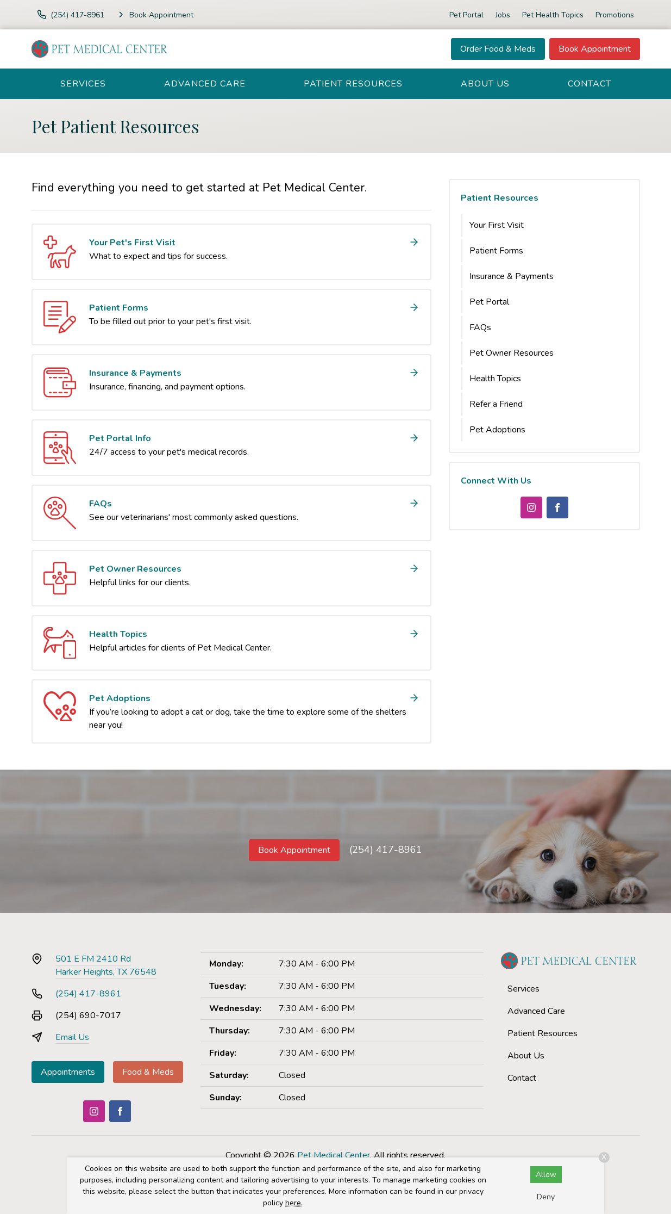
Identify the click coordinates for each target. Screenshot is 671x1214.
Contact (589, 84)
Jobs (503, 15)
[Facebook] (557, 507)
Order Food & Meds (498, 49)
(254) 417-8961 (385, 849)
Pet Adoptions (497, 430)
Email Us (72, 1037)
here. (294, 1203)
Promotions (614, 15)
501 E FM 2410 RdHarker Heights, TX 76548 (105, 965)
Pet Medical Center (333, 1155)
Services (83, 84)
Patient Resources (353, 84)
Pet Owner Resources (511, 353)
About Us (485, 84)
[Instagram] (531, 507)
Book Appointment (595, 49)
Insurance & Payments (511, 276)
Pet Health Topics (553, 15)
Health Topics (495, 379)
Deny (546, 1197)
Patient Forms (496, 251)
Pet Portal (466, 15)
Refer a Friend (496, 404)
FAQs (480, 327)
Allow (546, 1174)
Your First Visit (496, 225)
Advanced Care (205, 84)
